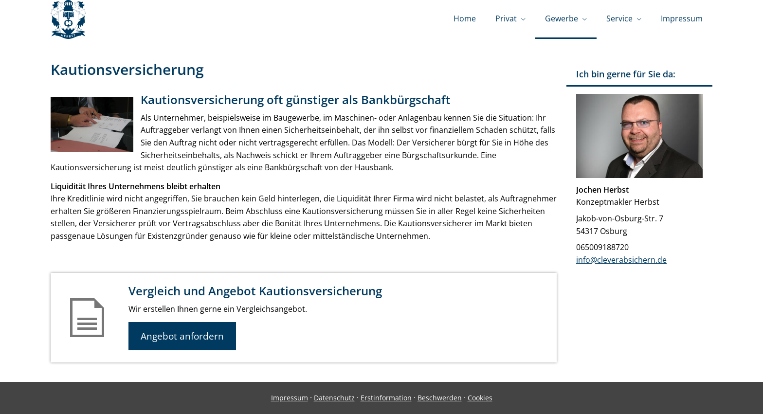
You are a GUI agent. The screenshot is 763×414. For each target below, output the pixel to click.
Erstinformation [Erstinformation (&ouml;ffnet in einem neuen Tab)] (386, 397)
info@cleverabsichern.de (621, 259)
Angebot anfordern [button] (182, 336)
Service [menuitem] (619, 18)
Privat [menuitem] (506, 18)
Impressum (289, 397)
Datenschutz (334, 397)
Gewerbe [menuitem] (561, 18)
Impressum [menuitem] (682, 18)
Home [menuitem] (465, 18)
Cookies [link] (480, 397)
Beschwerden (440, 397)
